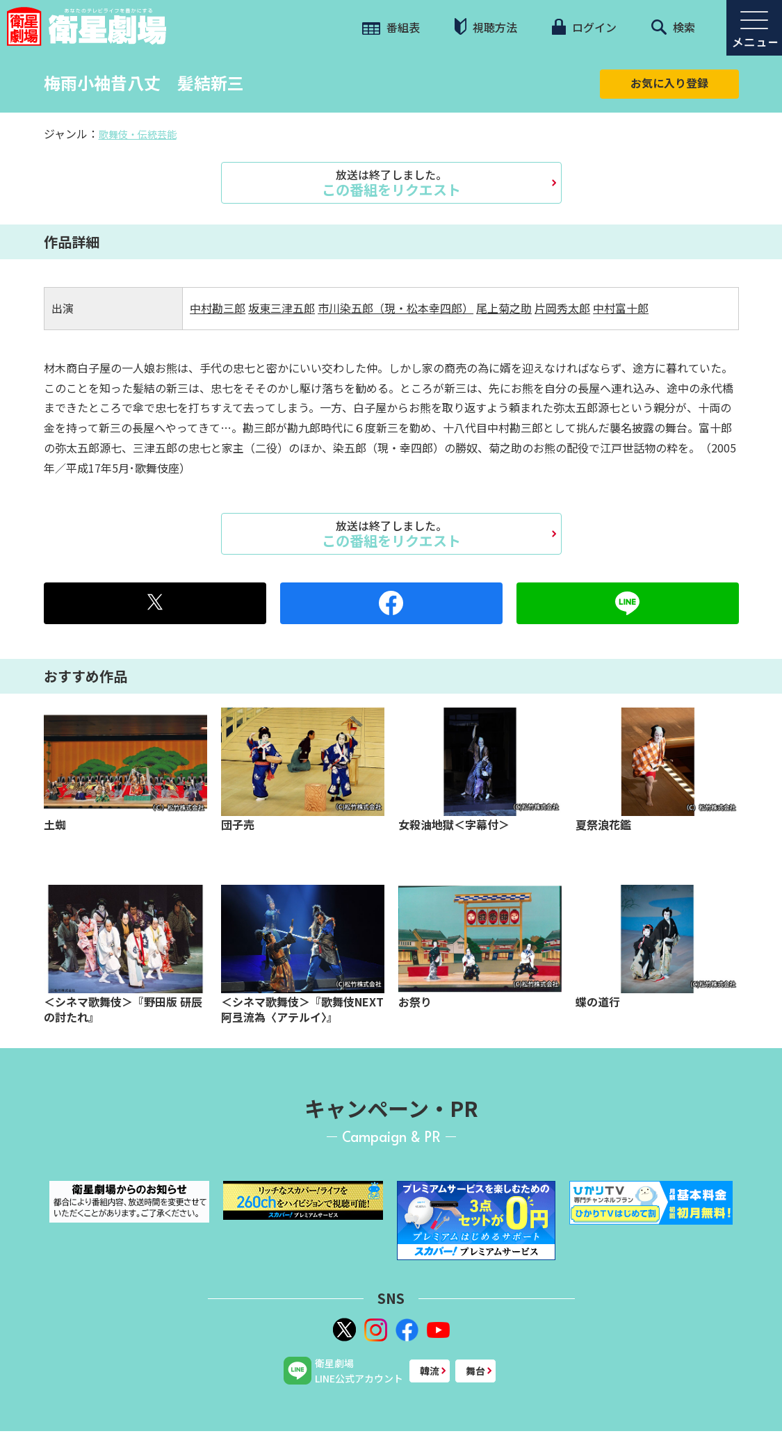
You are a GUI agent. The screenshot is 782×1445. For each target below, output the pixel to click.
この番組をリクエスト (391, 182)
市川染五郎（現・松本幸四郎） (395, 308)
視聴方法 (486, 26)
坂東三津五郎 (281, 308)
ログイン (584, 27)
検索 (673, 27)
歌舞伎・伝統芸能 (138, 134)
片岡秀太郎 (562, 308)
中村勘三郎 (217, 308)
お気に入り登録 (669, 82)
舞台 (475, 1371)
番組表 (391, 27)
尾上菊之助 (504, 308)
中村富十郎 (621, 308)
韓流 (429, 1371)
